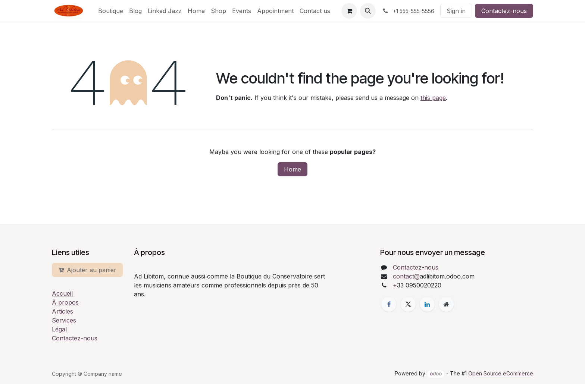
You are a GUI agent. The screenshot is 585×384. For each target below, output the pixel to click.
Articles (62, 311)
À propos (65, 302)
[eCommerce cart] (349, 11)
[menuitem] (110, 10)
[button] (368, 11)
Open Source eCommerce (500, 373)
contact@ (406, 276)
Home (292, 169)
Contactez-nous (504, 11)
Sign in (456, 11)
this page (433, 97)
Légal (59, 329)
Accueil (62, 293)
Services (64, 320)
